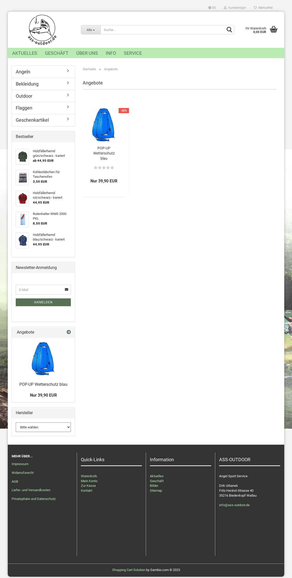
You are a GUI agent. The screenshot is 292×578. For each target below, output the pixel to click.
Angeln (23, 73)
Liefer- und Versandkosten (31, 492)
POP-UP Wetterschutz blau (104, 155)
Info (111, 53)
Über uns (87, 53)
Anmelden (43, 304)
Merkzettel (263, 8)
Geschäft (56, 53)
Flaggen (24, 109)
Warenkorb (89, 478)
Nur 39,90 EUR (43, 396)
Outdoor (24, 97)
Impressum (20, 465)
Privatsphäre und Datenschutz (34, 500)
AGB (15, 483)
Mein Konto (89, 482)
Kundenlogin (235, 8)
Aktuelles (24, 53)
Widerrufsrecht (23, 474)
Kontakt (86, 492)
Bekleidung (27, 85)
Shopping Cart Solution (128, 571)
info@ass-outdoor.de (234, 506)
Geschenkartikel (32, 121)
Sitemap (156, 492)
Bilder (154, 487)
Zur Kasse (88, 487)
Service (133, 53)
